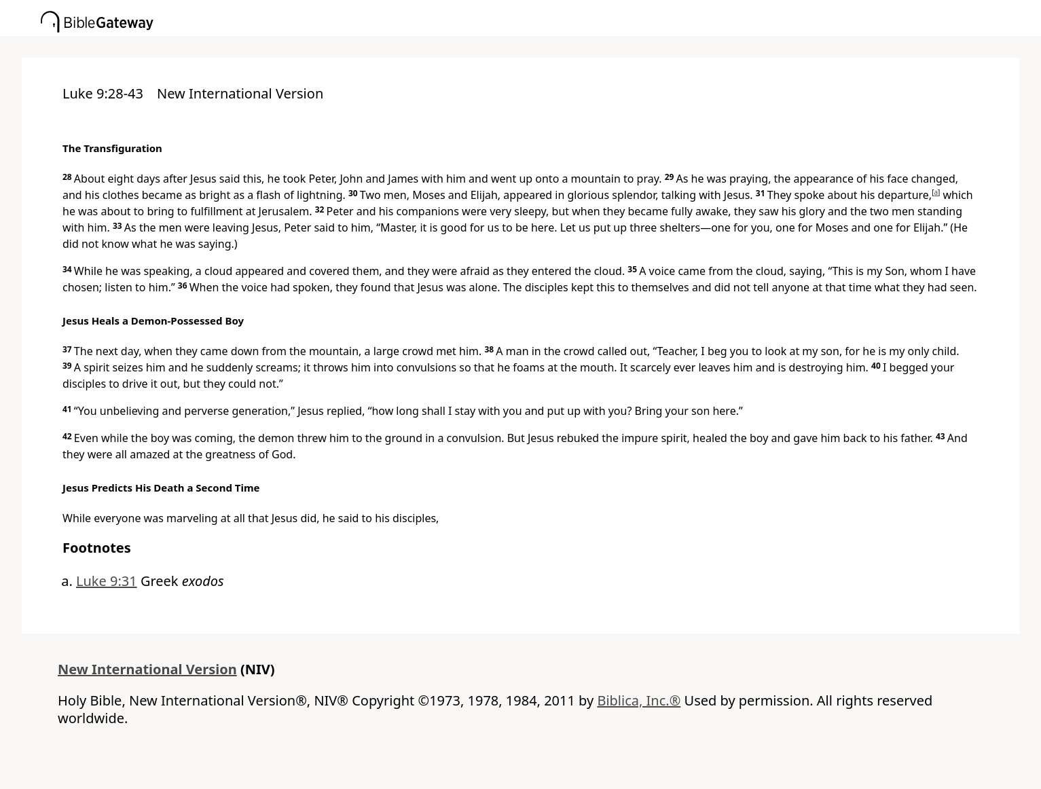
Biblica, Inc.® (638, 700)
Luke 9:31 (106, 581)
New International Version (147, 669)
